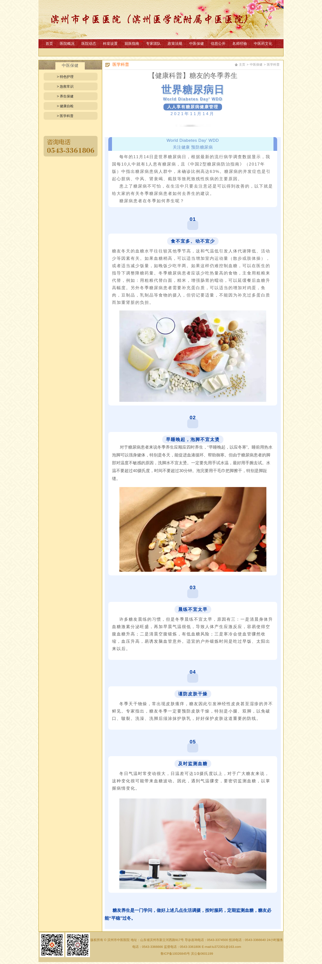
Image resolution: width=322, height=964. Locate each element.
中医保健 (196, 43)
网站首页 (161, 19)
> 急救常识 (65, 86)
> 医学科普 (65, 116)
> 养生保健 (65, 96)
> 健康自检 (65, 106)
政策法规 (175, 43)
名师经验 (239, 43)
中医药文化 (263, 43)
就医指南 (131, 43)
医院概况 (67, 43)
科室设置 (110, 43)
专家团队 (153, 43)
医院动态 (88, 43)
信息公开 (218, 43)
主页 (242, 64)
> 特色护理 (65, 77)
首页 (49, 43)
